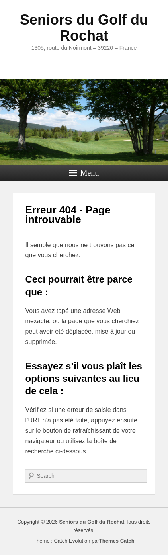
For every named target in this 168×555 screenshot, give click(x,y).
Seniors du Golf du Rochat (84, 28)
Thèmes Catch (117, 541)
